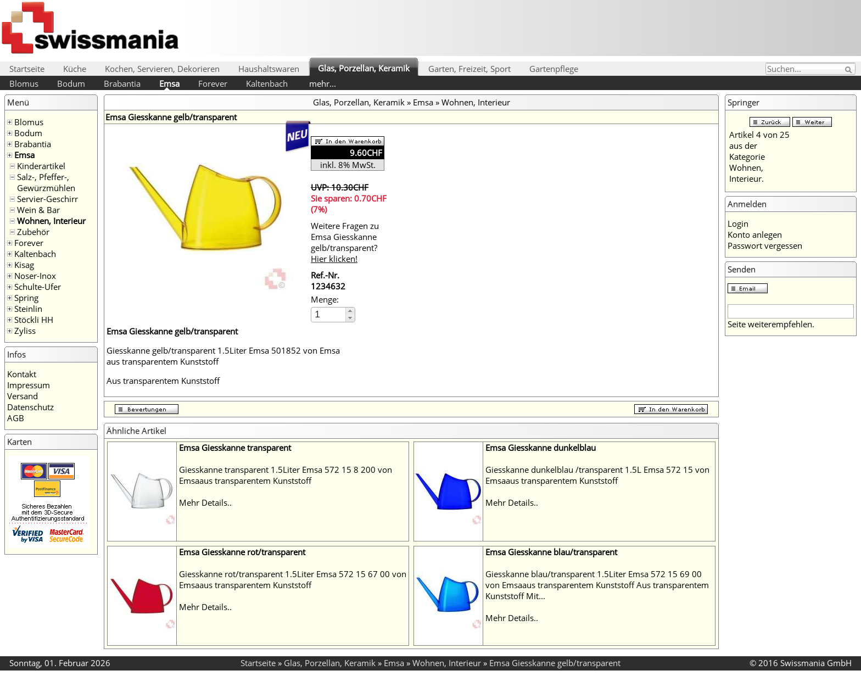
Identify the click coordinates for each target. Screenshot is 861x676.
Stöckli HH (33, 319)
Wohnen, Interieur (51, 220)
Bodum (71, 83)
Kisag (24, 264)
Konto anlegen (755, 234)
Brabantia (122, 83)
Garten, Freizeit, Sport (469, 68)
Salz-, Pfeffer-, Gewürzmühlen (46, 182)
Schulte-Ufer (37, 286)
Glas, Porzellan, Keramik (364, 68)
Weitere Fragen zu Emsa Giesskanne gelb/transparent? (345, 242)
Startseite (26, 68)
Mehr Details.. (205, 502)
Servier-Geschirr (47, 198)
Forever (212, 83)
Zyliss (25, 330)
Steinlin (28, 308)
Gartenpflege (553, 68)
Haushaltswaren (268, 68)
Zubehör (33, 231)
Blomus (23, 83)
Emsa (169, 83)
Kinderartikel (41, 165)
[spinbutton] (329, 314)
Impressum (28, 384)
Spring (26, 297)
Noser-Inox (35, 275)
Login (738, 223)
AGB (15, 417)
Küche (74, 68)
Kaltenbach (267, 83)
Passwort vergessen (765, 245)
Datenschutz (30, 406)
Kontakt (21, 373)
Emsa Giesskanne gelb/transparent (554, 662)
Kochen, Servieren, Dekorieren (162, 68)
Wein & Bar (38, 209)
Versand (22, 395)
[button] (350, 311)
